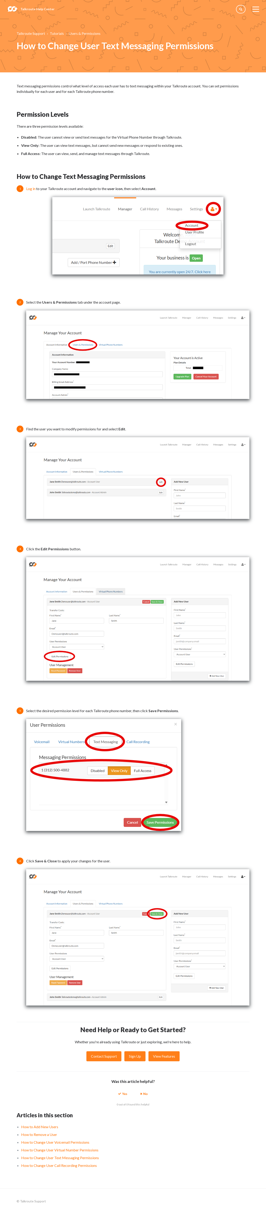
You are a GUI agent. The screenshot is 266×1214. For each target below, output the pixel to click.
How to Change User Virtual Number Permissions (59, 1150)
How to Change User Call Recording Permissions (59, 1165)
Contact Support (104, 1056)
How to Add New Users (39, 1127)
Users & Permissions (84, 33)
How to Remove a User (39, 1134)
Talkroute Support (31, 33)
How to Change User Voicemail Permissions (55, 1142)
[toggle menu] (255, 9)
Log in (30, 188)
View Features (164, 1056)
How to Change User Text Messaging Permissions (60, 1158)
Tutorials (57, 33)
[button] (122, 1093)
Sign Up (135, 1056)
